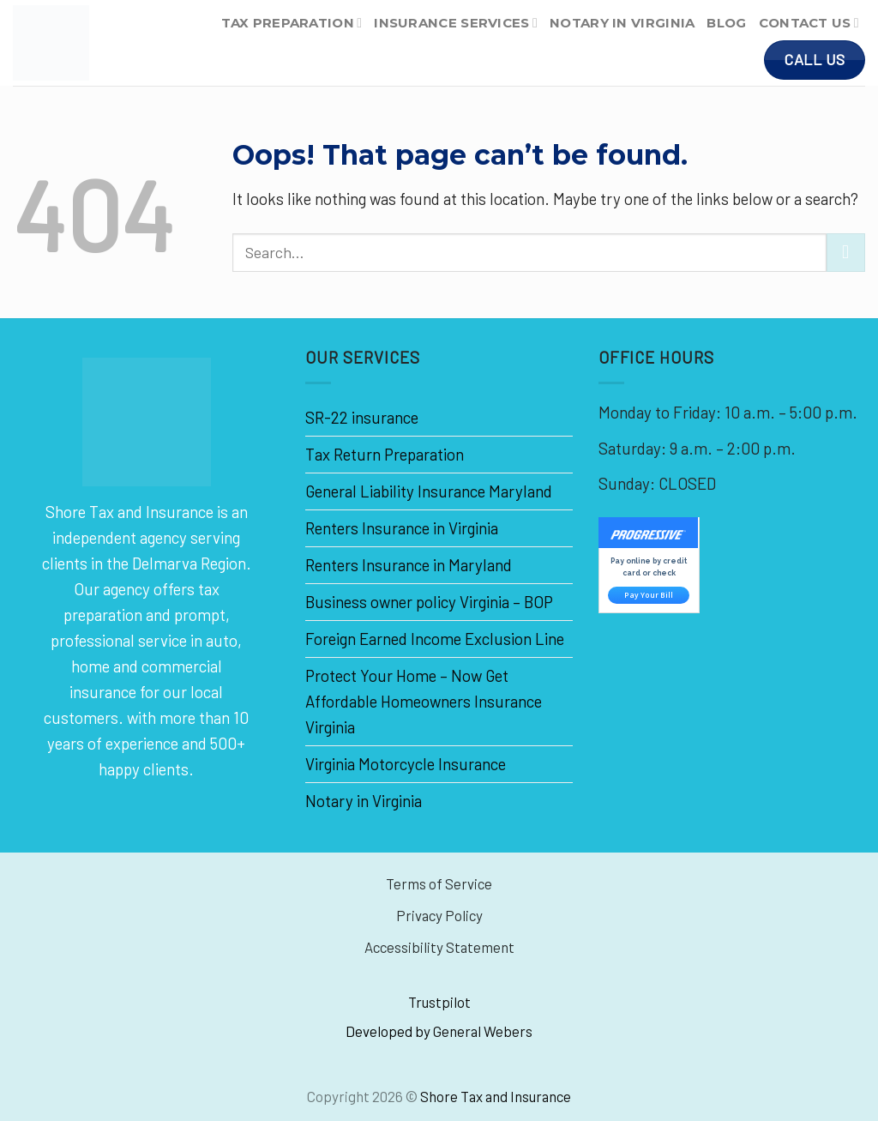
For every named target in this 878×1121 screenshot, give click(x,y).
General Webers (482, 1031)
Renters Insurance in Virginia (401, 528)
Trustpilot (439, 1001)
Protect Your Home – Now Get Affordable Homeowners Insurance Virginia (423, 701)
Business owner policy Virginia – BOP (429, 602)
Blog (726, 23)
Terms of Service (439, 883)
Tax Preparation (291, 23)
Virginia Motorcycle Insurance (405, 764)
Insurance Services (456, 23)
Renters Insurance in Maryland (408, 565)
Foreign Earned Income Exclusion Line (434, 638)
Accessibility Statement (439, 946)
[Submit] (846, 253)
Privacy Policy (439, 915)
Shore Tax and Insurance (495, 1096)
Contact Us (809, 23)
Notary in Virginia (622, 23)
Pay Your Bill (648, 595)
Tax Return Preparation (384, 454)
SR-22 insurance (361, 417)
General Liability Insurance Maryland (428, 491)
